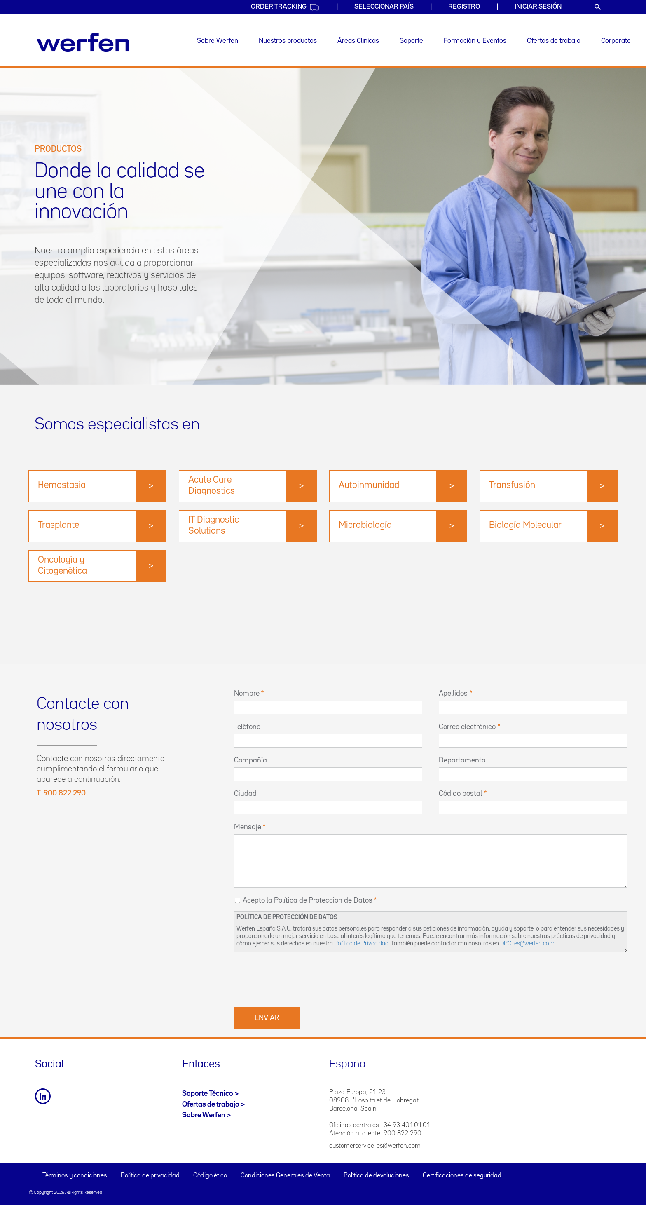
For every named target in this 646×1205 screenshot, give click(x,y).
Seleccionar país (384, 7)
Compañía (250, 760)
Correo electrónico (467, 727)
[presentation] (296, 979)
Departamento (462, 760)
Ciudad (245, 793)
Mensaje (247, 827)
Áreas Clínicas (358, 41)
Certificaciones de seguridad (462, 1176)
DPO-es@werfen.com (527, 943)
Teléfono (247, 727)
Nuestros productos (288, 41)
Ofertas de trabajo (553, 41)
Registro (464, 7)
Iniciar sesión (538, 7)
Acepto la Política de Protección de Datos (307, 900)
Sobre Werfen (217, 41)
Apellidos (453, 693)
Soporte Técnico (207, 1093)
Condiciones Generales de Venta (285, 1176)
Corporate (616, 41)
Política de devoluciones (376, 1176)
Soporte (411, 41)
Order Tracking (285, 7)
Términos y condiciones (74, 1176)
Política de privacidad (150, 1176)
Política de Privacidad (361, 943)
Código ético (210, 1176)
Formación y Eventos (475, 41)
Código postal (460, 793)
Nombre (247, 693)
